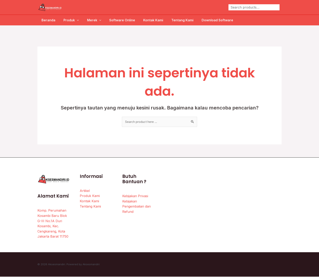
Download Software (223, 20)
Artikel (85, 191)
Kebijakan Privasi (135, 196)
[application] (74, 20)
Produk (68, 20)
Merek (93, 20)
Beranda (44, 20)
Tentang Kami (186, 20)
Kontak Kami (156, 20)
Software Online (123, 20)
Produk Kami (90, 196)
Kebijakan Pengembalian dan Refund (136, 206)
